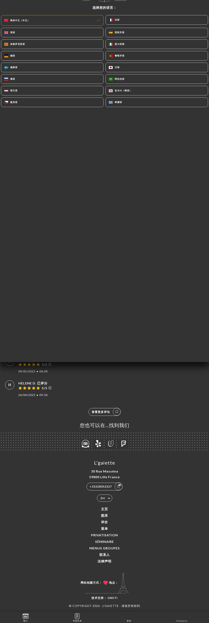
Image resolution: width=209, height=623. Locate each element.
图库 (104, 515)
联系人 (104, 555)
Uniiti (113, 598)
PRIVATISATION (104, 535)
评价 (104, 522)
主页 (104, 509)
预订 (25, 617)
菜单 (104, 528)
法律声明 (104, 561)
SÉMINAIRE (104, 541)
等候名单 (77, 617)
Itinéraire (181, 617)
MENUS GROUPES (104, 548)
